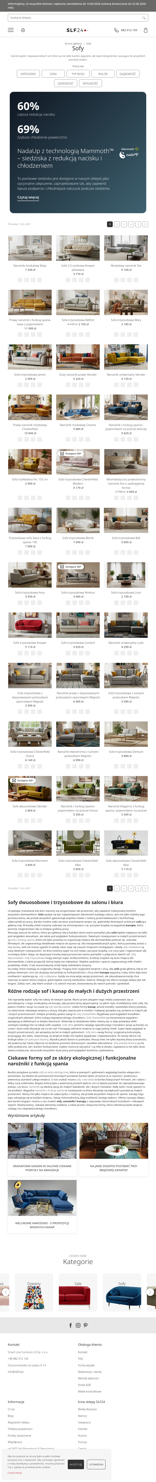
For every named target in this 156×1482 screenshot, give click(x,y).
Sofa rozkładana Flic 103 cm (30, 479)
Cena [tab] (53, 74)
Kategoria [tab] (28, 74)
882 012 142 (20, 1358)
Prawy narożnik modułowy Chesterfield (30, 427)
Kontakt (82, 1352)
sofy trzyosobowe (35, 958)
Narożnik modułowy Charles (78, 425)
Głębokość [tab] (128, 74)
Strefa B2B (84, 1385)
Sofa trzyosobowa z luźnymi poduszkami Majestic (126, 695)
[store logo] (78, 30)
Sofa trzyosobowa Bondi (78, 538)
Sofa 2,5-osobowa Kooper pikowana (78, 268)
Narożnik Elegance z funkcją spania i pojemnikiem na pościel (126, 808)
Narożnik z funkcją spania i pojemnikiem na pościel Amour (78, 808)
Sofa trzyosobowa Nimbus (78, 592)
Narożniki (34, 1086)
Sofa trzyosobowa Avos (30, 592)
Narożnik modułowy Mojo (29, 265)
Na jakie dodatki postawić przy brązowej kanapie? (113, 1168)
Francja (82, 1442)
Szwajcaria (84, 1422)
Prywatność (30, 1449)
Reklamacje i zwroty (90, 1372)
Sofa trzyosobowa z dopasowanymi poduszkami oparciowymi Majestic (30, 697)
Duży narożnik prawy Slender (78, 374)
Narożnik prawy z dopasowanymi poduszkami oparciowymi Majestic (78, 695)
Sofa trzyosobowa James (30, 374)
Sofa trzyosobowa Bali (126, 538)
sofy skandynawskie (59, 1006)
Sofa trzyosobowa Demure (126, 752)
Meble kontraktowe (89, 1391)
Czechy (82, 1449)
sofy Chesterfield (85, 1014)
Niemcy (82, 1416)
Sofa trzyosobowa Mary (126, 320)
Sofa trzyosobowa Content (78, 643)
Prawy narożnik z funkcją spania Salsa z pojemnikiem (29, 322)
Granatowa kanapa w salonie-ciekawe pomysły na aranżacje (42, 1168)
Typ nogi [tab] (78, 74)
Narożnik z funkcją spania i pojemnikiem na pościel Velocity (126, 427)
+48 (10, 1358)
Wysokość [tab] (90, 83)
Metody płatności (88, 1378)
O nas (11, 1409)
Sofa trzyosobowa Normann (30, 860)
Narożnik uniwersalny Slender (126, 374)
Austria (82, 1435)
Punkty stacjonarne (19, 1435)
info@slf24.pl (16, 1372)
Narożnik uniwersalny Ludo (126, 643)
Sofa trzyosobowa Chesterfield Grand (30, 754)
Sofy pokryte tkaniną (125, 1043)
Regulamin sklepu (18, 1422)
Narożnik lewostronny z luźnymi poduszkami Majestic (78, 754)
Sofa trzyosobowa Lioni (126, 592)
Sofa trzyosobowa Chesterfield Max (78, 863)
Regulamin (47, 1449)
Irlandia (82, 1429)
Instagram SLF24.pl (78, 1325)
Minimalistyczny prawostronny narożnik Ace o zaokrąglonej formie (125, 483)
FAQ (80, 1358)
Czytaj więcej (14, 1472)
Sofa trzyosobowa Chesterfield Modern (78, 481)
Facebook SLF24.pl (70, 1325)
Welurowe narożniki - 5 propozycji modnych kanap (42, 1225)
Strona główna (73, 43)
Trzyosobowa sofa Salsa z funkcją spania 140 (30, 540)
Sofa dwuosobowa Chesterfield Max (126, 863)
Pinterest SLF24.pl (85, 1325)
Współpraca (15, 1442)
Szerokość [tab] (66, 83)
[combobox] (78, 18)
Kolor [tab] (103, 74)
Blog (10, 1416)
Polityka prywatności (20, 1429)
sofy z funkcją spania (22, 939)
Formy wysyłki (86, 1365)
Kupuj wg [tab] (78, 66)
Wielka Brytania (87, 1409)
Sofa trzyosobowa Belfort (78, 320)
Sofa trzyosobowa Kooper (30, 643)
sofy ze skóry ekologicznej (53, 1072)
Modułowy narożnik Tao (126, 265)
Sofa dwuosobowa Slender (30, 806)
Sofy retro (68, 1025)
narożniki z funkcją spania (49, 1090)
